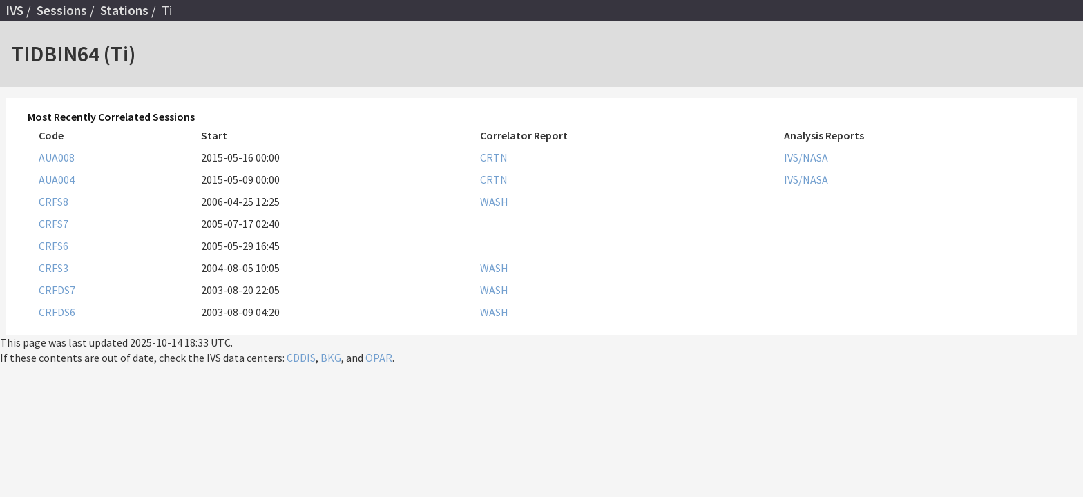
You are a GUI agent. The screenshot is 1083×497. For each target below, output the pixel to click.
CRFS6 (53, 246)
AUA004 (57, 179)
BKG (330, 357)
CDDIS (301, 357)
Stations (124, 10)
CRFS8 (53, 201)
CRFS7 (53, 224)
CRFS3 (53, 268)
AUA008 (57, 157)
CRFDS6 (57, 312)
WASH (494, 201)
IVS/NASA (806, 157)
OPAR (378, 357)
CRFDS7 (57, 290)
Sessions (62, 10)
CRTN (494, 157)
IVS (14, 10)
